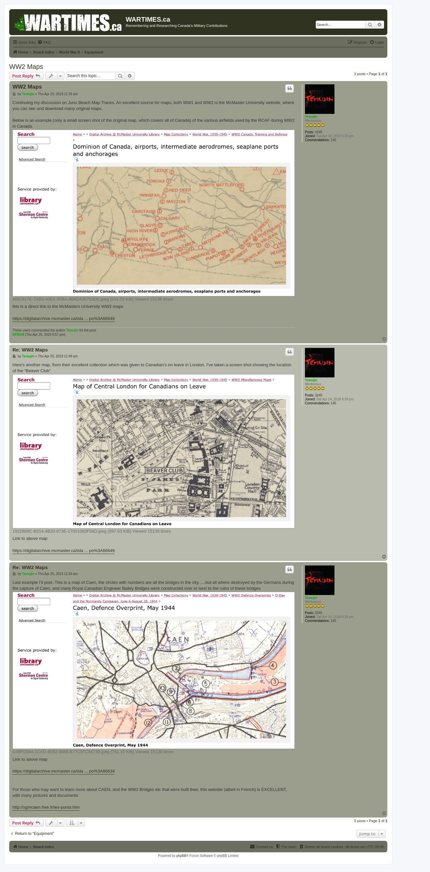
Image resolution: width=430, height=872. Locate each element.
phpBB (181, 856)
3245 (318, 132)
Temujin (311, 116)
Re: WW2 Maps (30, 349)
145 (333, 140)
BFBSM (18, 334)
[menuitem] (44, 42)
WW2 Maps (26, 66)
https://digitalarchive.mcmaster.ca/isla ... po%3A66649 (63, 318)
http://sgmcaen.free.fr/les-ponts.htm (45, 807)
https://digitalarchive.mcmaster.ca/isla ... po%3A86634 (63, 771)
